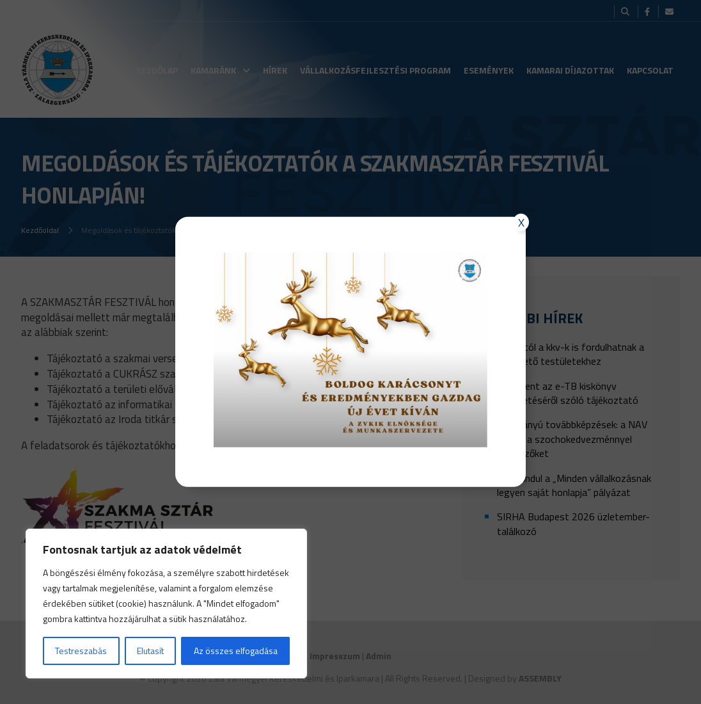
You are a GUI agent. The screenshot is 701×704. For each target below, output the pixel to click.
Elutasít (150, 650)
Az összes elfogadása (236, 650)
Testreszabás (81, 650)
